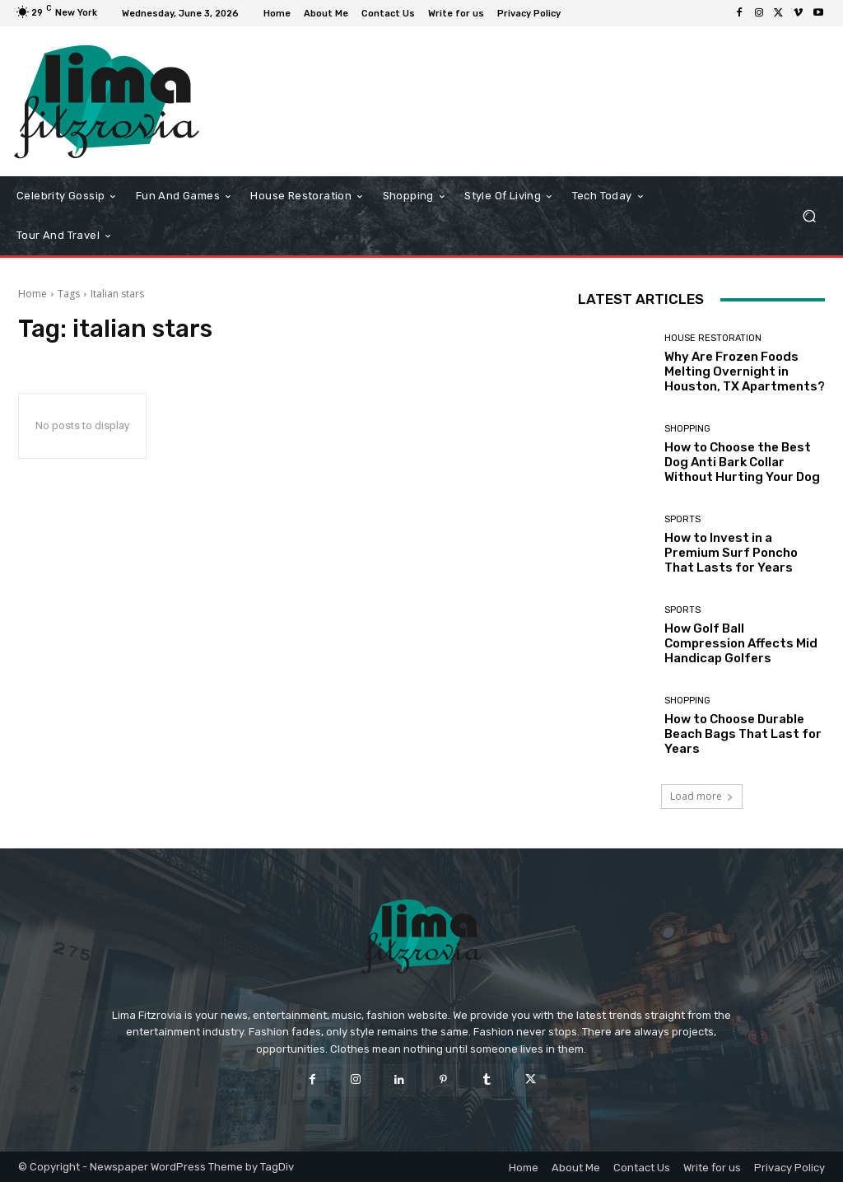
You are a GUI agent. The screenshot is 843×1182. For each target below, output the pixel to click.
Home (32, 294)
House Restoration (712, 338)
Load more (702, 796)
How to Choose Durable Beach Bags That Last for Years (743, 734)
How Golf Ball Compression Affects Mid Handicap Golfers (740, 643)
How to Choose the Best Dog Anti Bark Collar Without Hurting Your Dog (742, 462)
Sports (682, 519)
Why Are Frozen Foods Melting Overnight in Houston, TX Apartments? (744, 371)
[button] (808, 216)
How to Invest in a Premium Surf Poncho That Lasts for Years (731, 552)
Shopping (687, 428)
